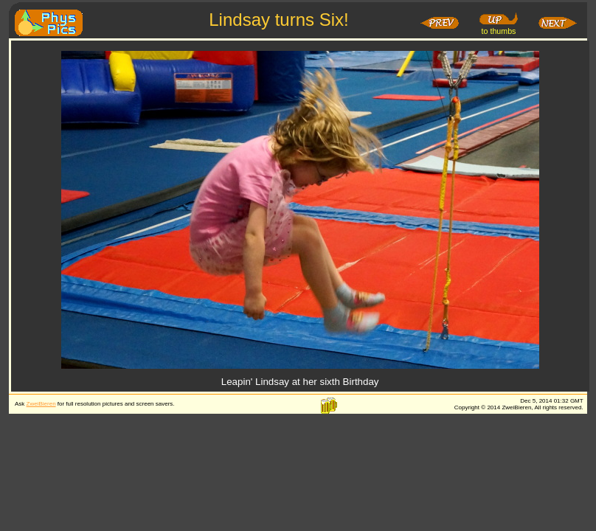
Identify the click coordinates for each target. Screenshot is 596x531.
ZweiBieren (41, 403)
